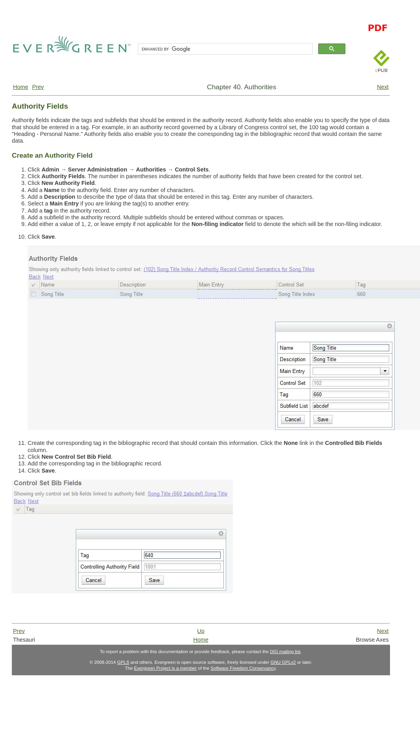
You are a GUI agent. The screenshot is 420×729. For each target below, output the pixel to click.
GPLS (123, 662)
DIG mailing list (285, 651)
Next (383, 87)
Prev (38, 87)
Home (20, 87)
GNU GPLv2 (283, 662)
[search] (224, 49)
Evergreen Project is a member (165, 668)
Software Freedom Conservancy (243, 668)
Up (200, 631)
